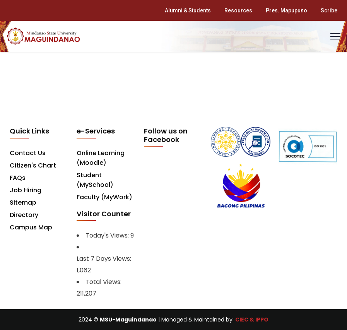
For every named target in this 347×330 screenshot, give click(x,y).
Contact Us (28, 153)
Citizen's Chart (33, 165)
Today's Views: (107, 235)
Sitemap (23, 202)
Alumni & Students (188, 10)
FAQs (18, 177)
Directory (24, 214)
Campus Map (31, 227)
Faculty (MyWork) (104, 197)
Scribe (329, 10)
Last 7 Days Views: (105, 258)
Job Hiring (25, 190)
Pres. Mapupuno (286, 10)
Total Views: (104, 281)
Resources (238, 10)
